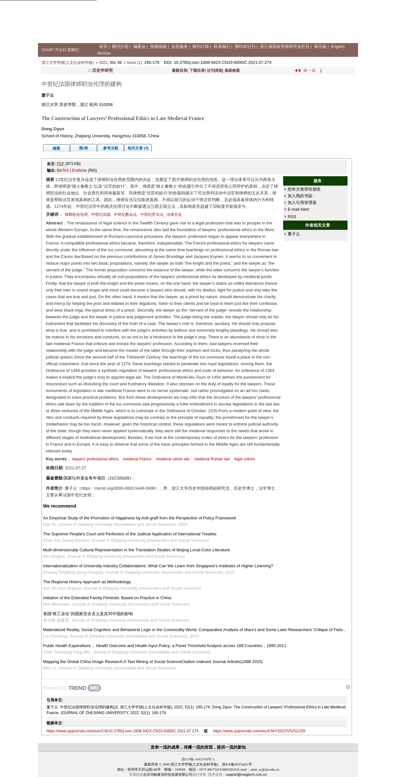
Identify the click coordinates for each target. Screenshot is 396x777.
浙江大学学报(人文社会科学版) (67, 62)
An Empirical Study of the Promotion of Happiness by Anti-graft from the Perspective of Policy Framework (139, 518)
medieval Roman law (212, 459)
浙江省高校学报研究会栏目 (285, 46)
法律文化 (174, 214)
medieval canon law (172, 459)
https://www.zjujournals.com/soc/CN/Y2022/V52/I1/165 (259, 731)
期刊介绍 (120, 46)
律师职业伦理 (76, 214)
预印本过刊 (245, 46)
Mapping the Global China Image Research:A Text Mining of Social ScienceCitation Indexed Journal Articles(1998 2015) (153, 661)
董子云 (294, 233)
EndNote (79, 170)
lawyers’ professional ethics (95, 459)
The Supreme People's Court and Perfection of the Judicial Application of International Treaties (129, 534)
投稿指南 (158, 46)
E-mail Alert (298, 209)
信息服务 (179, 46)
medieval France (137, 459)
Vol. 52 (116, 62)
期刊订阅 (200, 46)
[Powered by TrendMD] (72, 687)
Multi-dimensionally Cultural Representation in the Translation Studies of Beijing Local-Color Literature (136, 549)
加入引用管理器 (302, 202)
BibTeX (63, 170)
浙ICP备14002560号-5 (197, 759)
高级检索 (232, 70)
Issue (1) (134, 62)
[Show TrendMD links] (347, 687)
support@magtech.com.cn (246, 774)
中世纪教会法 (125, 214)
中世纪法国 (100, 214)
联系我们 (222, 46)
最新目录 (179, 70)
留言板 (320, 46)
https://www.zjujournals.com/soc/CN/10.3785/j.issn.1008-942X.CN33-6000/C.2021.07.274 (123, 731)
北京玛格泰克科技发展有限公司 (167, 774)
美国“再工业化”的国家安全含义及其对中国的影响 (88, 613)
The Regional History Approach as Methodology (87, 581)
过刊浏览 (214, 70)
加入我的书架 (300, 195)
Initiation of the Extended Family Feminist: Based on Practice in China (107, 597)
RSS (292, 216)
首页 (103, 46)
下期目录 (197, 70)
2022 (103, 62)
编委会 (139, 46)
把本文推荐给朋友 (304, 189)
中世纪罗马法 (151, 214)
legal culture (244, 459)
